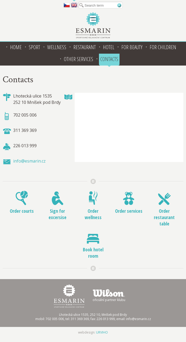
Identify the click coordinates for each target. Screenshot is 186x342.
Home (16, 47)
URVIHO (102, 332)
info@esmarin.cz (29, 161)
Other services (78, 59)
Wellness (56, 47)
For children (163, 47)
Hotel (108, 47)
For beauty (131, 47)
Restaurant (84, 47)
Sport (34, 47)
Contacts (109, 59)
